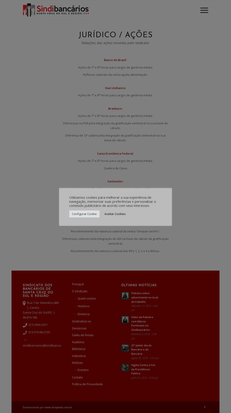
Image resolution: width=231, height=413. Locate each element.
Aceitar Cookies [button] (115, 214)
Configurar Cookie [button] (84, 214)
